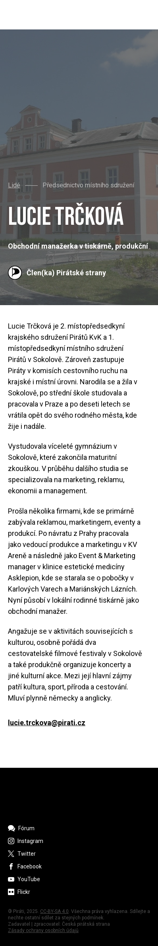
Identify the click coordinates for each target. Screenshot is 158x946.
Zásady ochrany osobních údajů (43, 930)
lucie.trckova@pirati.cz (46, 722)
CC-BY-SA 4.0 (54, 911)
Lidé (14, 185)
